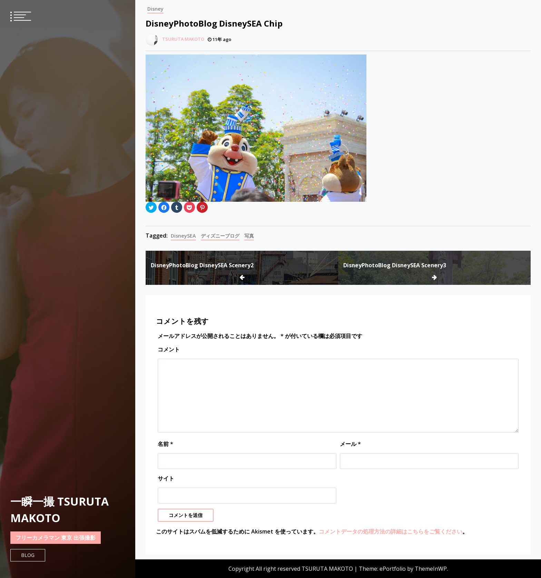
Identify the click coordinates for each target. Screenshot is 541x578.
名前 (165, 444)
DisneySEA (183, 235)
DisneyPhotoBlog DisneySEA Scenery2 (202, 265)
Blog (28, 555)
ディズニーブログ (220, 235)
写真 (249, 235)
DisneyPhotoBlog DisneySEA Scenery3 (394, 265)
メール (350, 444)
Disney (155, 9)
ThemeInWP (431, 568)
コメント (169, 349)
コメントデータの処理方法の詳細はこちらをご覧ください (390, 531)
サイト (166, 478)
